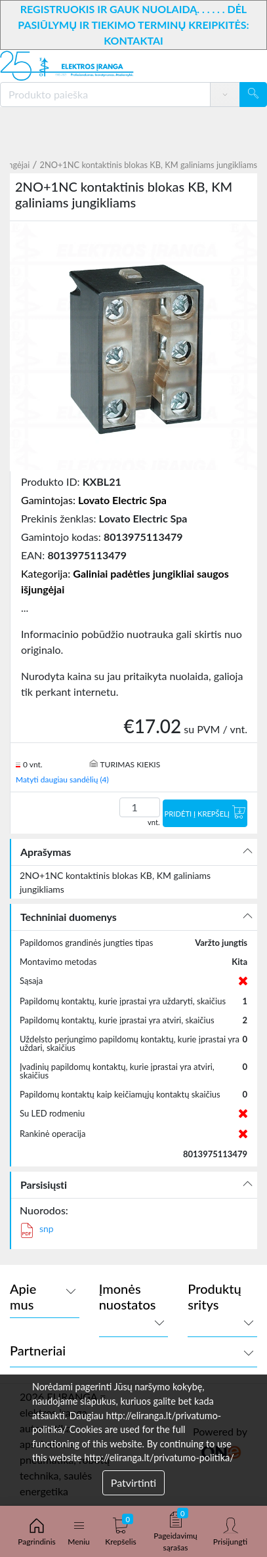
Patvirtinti (133, 1482)
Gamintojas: (94, 500)
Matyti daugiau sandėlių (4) (62, 779)
